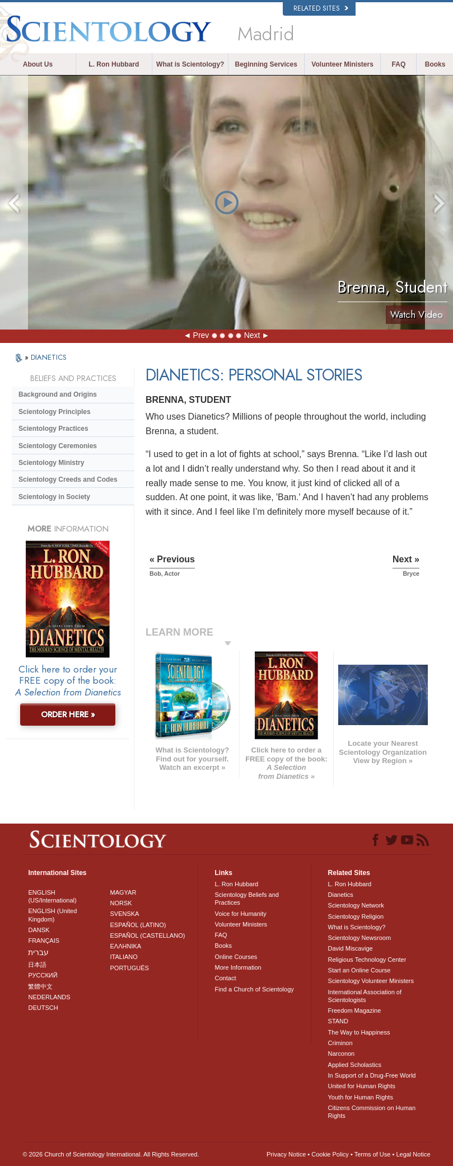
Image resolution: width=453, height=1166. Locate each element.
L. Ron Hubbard (113, 64)
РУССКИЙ (42, 975)
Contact (225, 978)
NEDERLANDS (49, 997)
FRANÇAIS (43, 940)
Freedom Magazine (354, 1010)
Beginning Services (266, 64)
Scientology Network (356, 905)
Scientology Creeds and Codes (68, 479)
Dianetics (340, 894)
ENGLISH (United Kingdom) (52, 915)
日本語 (37, 964)
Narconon (341, 1053)
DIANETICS (49, 357)
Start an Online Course (359, 970)
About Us (38, 64)
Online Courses (236, 956)
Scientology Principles (54, 412)
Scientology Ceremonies (57, 446)
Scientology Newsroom (359, 937)
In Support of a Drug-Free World (372, 1075)
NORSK (121, 903)
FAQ (399, 64)
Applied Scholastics (354, 1064)
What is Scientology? (190, 64)
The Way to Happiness (359, 1032)
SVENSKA (124, 913)
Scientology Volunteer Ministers (371, 980)
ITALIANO (123, 956)
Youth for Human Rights (360, 1097)
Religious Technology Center (367, 959)
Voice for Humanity (241, 913)
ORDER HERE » (68, 714)
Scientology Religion (356, 916)
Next (252, 335)
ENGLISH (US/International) (52, 896)
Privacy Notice (286, 1154)
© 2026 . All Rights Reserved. (110, 1154)
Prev (201, 335)
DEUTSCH (43, 1007)
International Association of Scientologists (364, 996)
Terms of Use (372, 1154)
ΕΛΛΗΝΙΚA (125, 946)
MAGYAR (123, 892)
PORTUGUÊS (129, 968)
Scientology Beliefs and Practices (247, 898)
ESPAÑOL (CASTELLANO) (147, 935)
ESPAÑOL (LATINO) (138, 924)
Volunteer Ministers (342, 64)
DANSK (38, 930)
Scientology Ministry (51, 463)
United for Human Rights (361, 1086)
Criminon (340, 1043)
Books (435, 64)
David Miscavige (350, 948)
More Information (238, 967)
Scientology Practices (53, 428)
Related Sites (320, 8)
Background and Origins (57, 394)
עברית (38, 952)
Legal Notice (413, 1154)
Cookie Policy (330, 1154)
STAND (338, 1021)
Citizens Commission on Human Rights (372, 1111)
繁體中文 (40, 986)
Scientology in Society (54, 497)
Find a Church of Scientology (254, 989)
